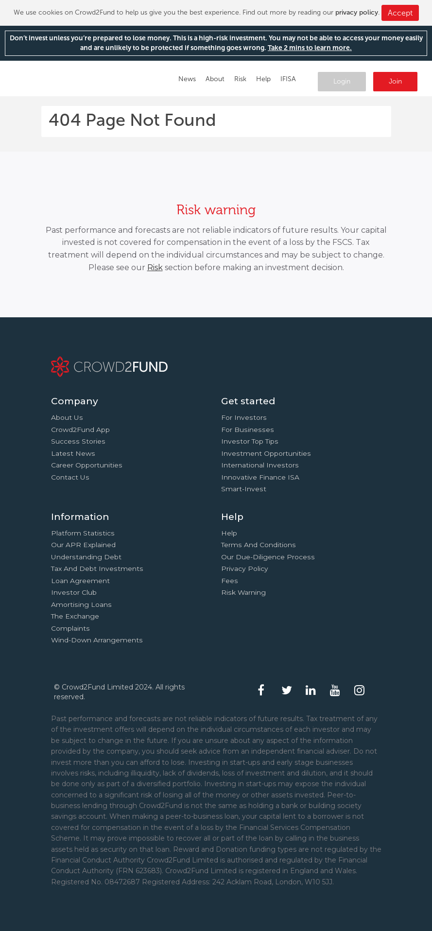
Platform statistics (83, 533)
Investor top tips (249, 441)
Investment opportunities (266, 453)
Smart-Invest (243, 489)
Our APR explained (83, 545)
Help (263, 79)
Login (341, 81)
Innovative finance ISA (260, 477)
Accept (400, 12)
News (187, 79)
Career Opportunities (86, 465)
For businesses (247, 429)
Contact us (70, 477)
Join (395, 81)
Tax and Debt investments (97, 568)
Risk (240, 79)
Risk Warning (243, 592)
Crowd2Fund (52, 76)
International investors (260, 465)
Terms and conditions (258, 545)
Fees (229, 581)
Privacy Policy (244, 568)
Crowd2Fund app (80, 429)
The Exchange (75, 616)
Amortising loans (81, 604)
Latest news (73, 453)
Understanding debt (86, 557)
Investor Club (74, 592)
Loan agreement (80, 581)
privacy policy (356, 12)
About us (67, 417)
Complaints (70, 628)
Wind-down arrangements (97, 640)
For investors (244, 417)
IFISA (288, 79)
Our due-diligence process (268, 557)
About (215, 79)
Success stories (78, 441)
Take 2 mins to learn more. (310, 48)
